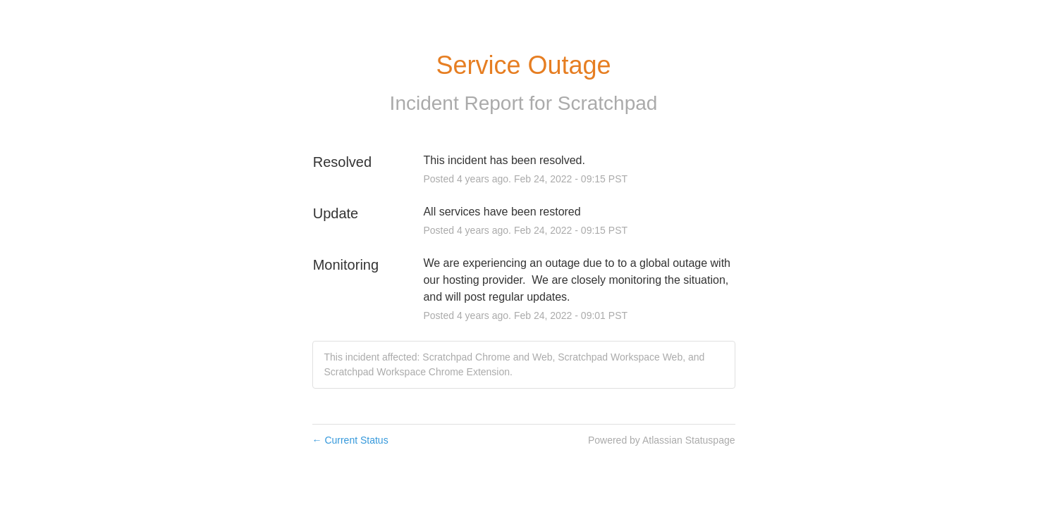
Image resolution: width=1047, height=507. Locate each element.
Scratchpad (608, 103)
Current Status (350, 440)
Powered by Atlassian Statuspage (661, 440)
